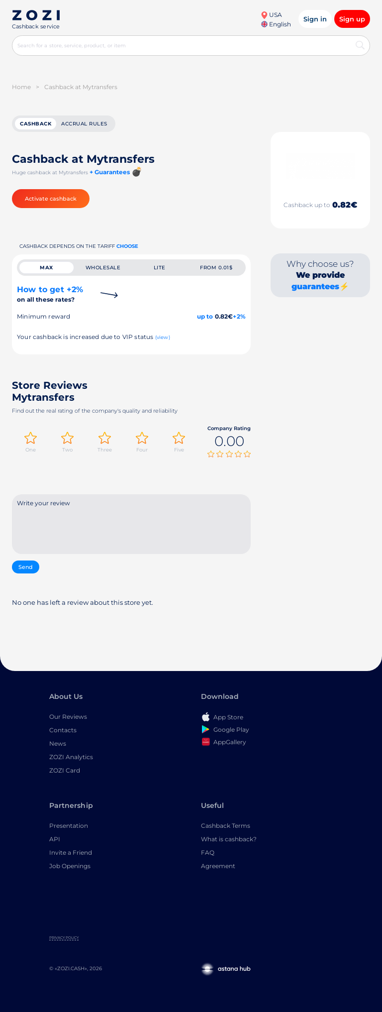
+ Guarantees (110, 172)
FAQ (207, 852)
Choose (127, 246)
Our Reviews (68, 716)
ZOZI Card (64, 770)
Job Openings (70, 866)
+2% (239, 316)
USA (271, 14)
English (276, 24)
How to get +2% (50, 294)
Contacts (63, 730)
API (54, 839)
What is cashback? (229, 839)
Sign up (352, 19)
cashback (35, 123)
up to (205, 316)
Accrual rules (84, 123)
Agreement (218, 866)
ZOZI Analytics (71, 757)
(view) (162, 337)
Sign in (315, 19)
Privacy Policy (64, 937)
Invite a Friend (70, 852)
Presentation (68, 825)
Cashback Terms (225, 825)
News (57, 743)
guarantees (315, 286)
